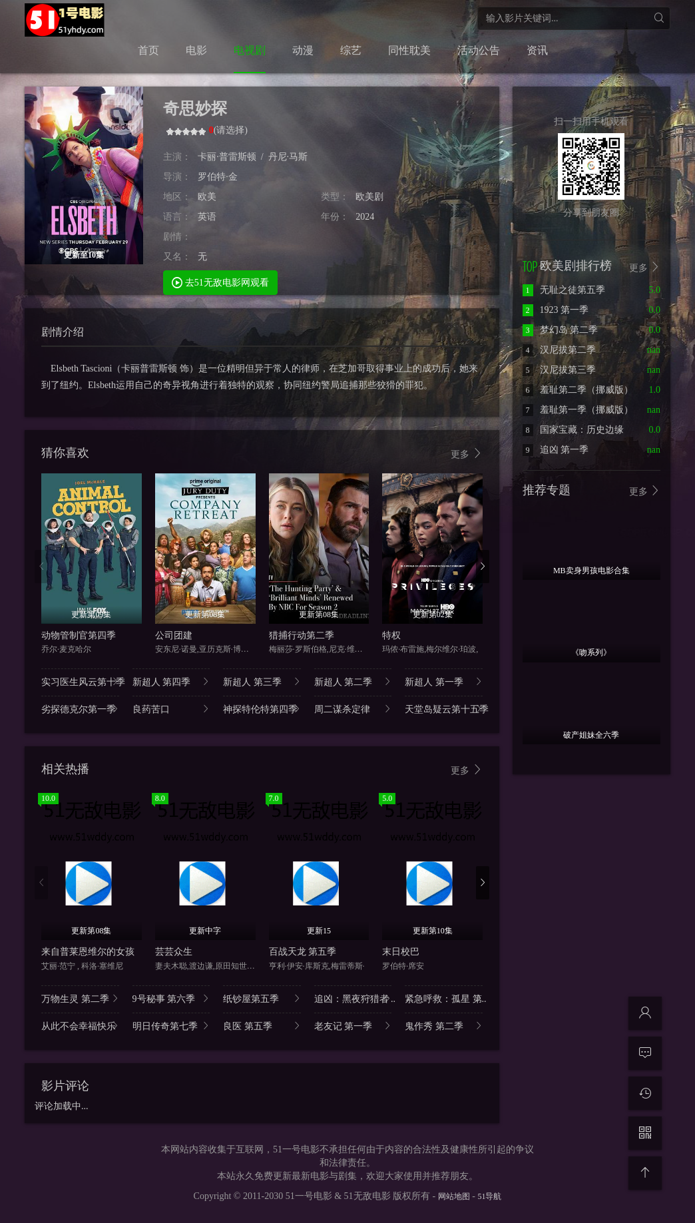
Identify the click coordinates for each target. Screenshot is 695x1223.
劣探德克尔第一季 (80, 708)
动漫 (303, 50)
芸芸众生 (173, 952)
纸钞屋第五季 (262, 998)
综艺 (350, 50)
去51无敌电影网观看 (220, 282)
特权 (391, 635)
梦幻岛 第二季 (560, 330)
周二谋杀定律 (353, 708)
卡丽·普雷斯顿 (227, 157)
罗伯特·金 (218, 177)
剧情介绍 (62, 332)
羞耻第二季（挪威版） (578, 390)
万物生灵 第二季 (80, 998)
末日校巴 (400, 952)
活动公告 (478, 50)
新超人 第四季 (171, 681)
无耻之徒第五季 (564, 290)
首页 (148, 50)
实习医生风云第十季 (80, 681)
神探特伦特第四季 (262, 708)
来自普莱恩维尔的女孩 (87, 952)
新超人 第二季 (353, 681)
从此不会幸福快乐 (80, 1025)
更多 (467, 453)
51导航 (489, 1196)
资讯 (537, 50)
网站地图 (454, 1196)
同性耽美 (409, 50)
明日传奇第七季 (171, 1025)
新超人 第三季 (262, 681)
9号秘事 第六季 (171, 998)
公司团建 (173, 635)
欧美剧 (369, 197)
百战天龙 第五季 (303, 952)
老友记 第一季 (353, 1025)
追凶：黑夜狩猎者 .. (353, 998)
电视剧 (250, 50)
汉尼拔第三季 (559, 370)
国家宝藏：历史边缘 (573, 430)
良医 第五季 (262, 1025)
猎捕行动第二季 (301, 635)
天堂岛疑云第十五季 (444, 708)
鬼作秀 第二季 (444, 1025)
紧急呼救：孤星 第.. (444, 998)
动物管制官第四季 (78, 635)
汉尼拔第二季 (559, 350)
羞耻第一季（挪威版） (578, 410)
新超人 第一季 (444, 681)
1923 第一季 (556, 310)
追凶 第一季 (556, 450)
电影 (196, 50)
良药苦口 (171, 708)
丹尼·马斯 (288, 157)
